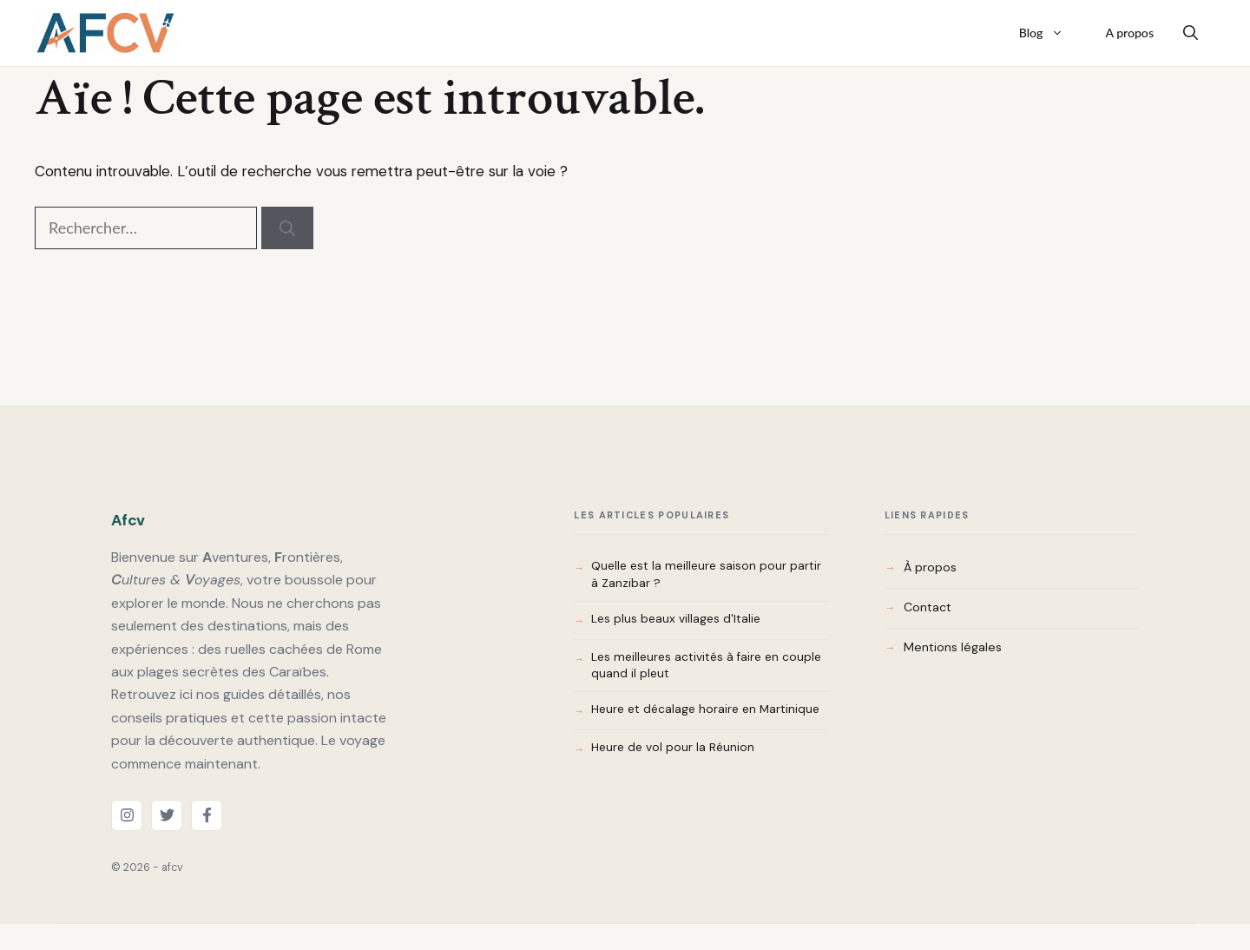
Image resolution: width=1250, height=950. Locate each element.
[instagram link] (126, 815)
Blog (1050, 33)
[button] (1190, 33)
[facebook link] (206, 815)
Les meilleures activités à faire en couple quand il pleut (706, 666)
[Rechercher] (287, 228)
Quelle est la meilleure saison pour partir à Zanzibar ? (706, 574)
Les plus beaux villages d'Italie (675, 618)
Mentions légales (953, 647)
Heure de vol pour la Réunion (672, 747)
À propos (930, 567)
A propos (1129, 32)
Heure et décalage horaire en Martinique (705, 709)
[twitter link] (166, 815)
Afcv (128, 520)
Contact (927, 607)
